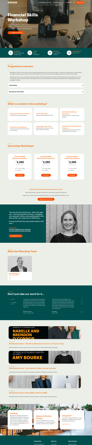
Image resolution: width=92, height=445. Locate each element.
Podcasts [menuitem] (70, 404)
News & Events (56, 2)
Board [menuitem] (52, 409)
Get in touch (80, 2)
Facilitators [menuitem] (53, 407)
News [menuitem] (69, 407)
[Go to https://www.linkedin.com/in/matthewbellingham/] (10, 278)
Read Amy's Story (16, 235)
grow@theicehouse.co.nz (14, 411)
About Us (53, 399)
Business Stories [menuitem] (72, 402)
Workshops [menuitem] (36, 407)
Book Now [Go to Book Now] (19, 175)
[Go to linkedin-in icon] (12, 441)
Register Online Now (17, 32)
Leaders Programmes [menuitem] (39, 404)
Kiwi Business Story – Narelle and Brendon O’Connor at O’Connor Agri (19, 345)
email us (27, 381)
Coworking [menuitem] (53, 402)
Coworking (69, 2)
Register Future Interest (46, 199)
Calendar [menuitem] (36, 414)
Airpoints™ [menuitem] (53, 414)
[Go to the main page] (12, 2)
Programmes (37, 399)
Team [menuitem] (52, 404)
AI (63, 2)
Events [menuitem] (70, 409)
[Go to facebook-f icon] (9, 441)
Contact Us (13, 414)
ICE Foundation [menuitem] (55, 411)
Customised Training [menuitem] (39, 411)
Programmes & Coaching (45, 2)
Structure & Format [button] (16, 91)
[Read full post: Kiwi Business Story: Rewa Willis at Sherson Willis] (72, 332)
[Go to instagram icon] (15, 441)
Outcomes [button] (13, 85)
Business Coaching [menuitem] (38, 409)
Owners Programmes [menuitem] (39, 402)
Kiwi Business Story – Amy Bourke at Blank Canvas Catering (45, 345)
